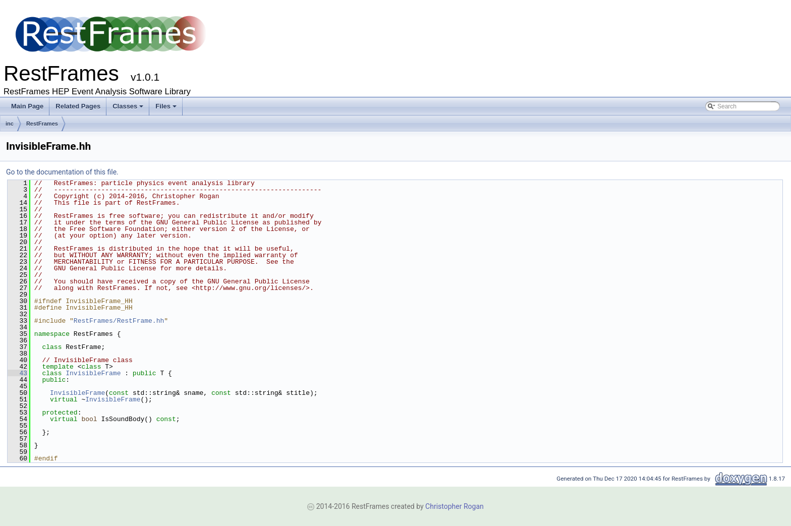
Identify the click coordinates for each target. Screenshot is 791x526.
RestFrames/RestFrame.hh (119, 320)
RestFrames (42, 124)
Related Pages (77, 106)
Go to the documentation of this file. (62, 172)
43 (17, 373)
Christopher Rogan (454, 506)
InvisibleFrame (93, 373)
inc (10, 124)
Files (166, 106)
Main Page (27, 106)
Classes (127, 106)
